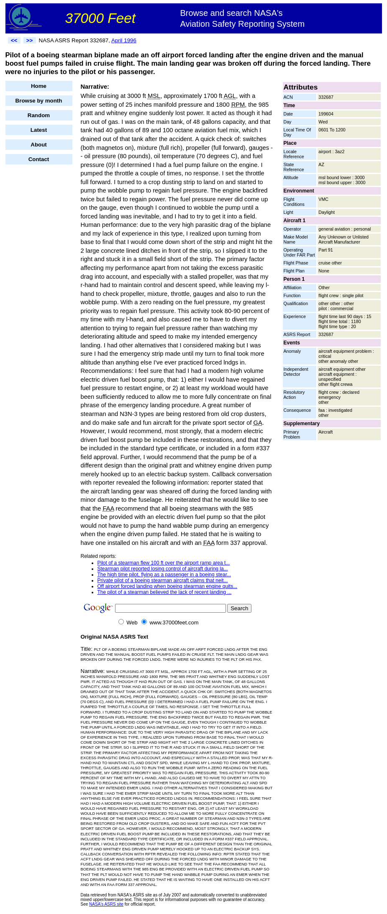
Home (38, 86)
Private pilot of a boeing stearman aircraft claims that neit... (162, 580)
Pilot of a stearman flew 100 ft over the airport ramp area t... (163, 563)
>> (29, 40)
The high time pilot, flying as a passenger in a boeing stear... (164, 575)
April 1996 (123, 40)
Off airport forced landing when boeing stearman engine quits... (167, 586)
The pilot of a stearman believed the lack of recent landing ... (164, 592)
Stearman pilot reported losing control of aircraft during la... (162, 569)
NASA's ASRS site (106, 904)
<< (14, 40)
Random (39, 115)
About (39, 144)
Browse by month (38, 101)
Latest (39, 130)
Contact (38, 159)
